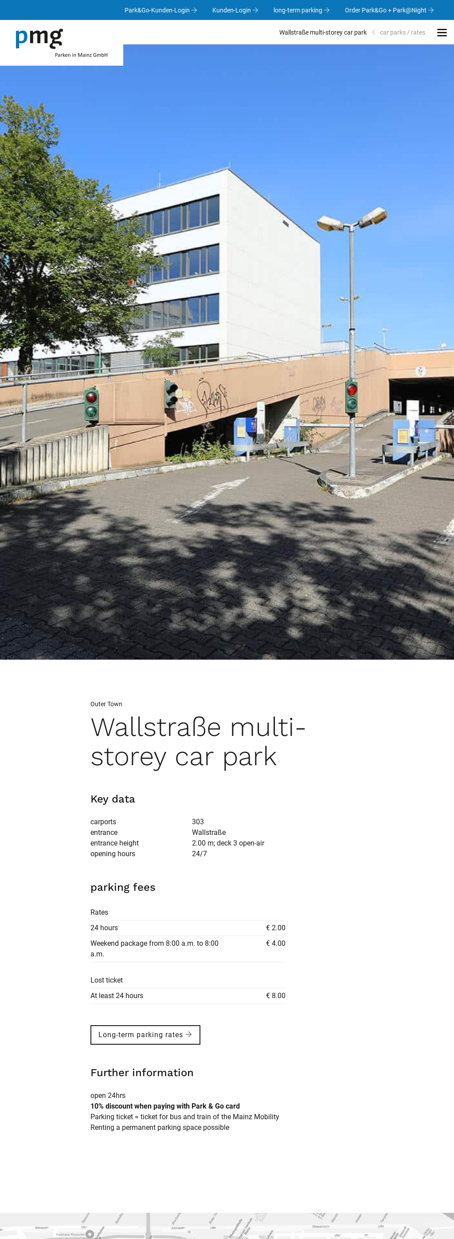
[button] (442, 32)
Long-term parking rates (145, 1035)
